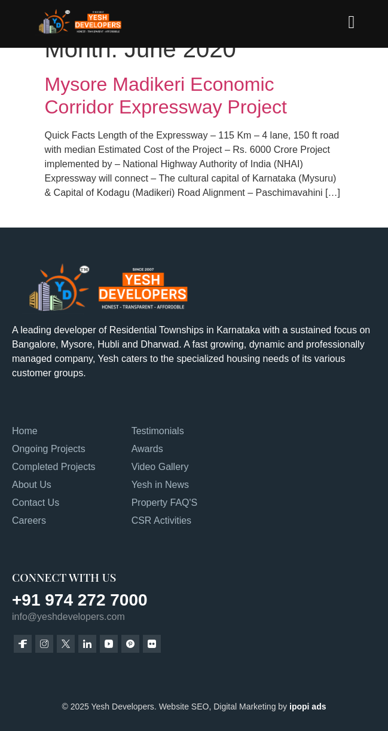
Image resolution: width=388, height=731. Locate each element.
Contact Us (35, 502)
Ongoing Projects (48, 449)
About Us (31, 485)
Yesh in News (160, 485)
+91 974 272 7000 (80, 600)
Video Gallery (160, 467)
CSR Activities (161, 520)
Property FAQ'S (165, 502)
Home (25, 431)
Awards (147, 449)
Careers (29, 520)
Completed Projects (54, 467)
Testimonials (158, 431)
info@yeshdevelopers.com (68, 617)
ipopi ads (307, 706)
